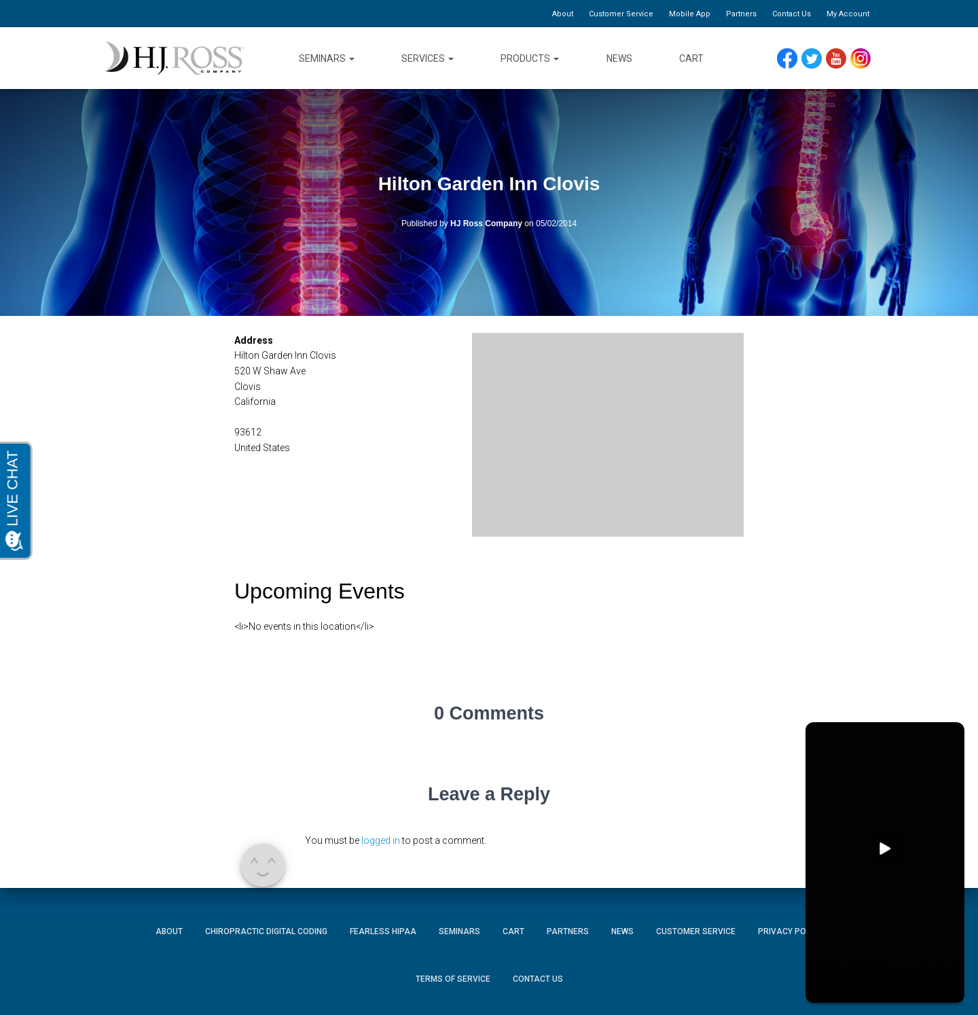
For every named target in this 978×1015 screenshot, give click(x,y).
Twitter (817, 58)
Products (530, 58)
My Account (848, 14)
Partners (741, 14)
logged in (380, 840)
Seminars (327, 58)
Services (427, 58)
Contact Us (791, 14)
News (619, 58)
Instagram (865, 58)
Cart (691, 58)
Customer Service (621, 14)
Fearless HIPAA (383, 931)
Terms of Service (453, 979)
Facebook (790, 58)
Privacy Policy (790, 931)
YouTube (842, 58)
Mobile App (689, 14)
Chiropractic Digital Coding (266, 931)
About (562, 14)
